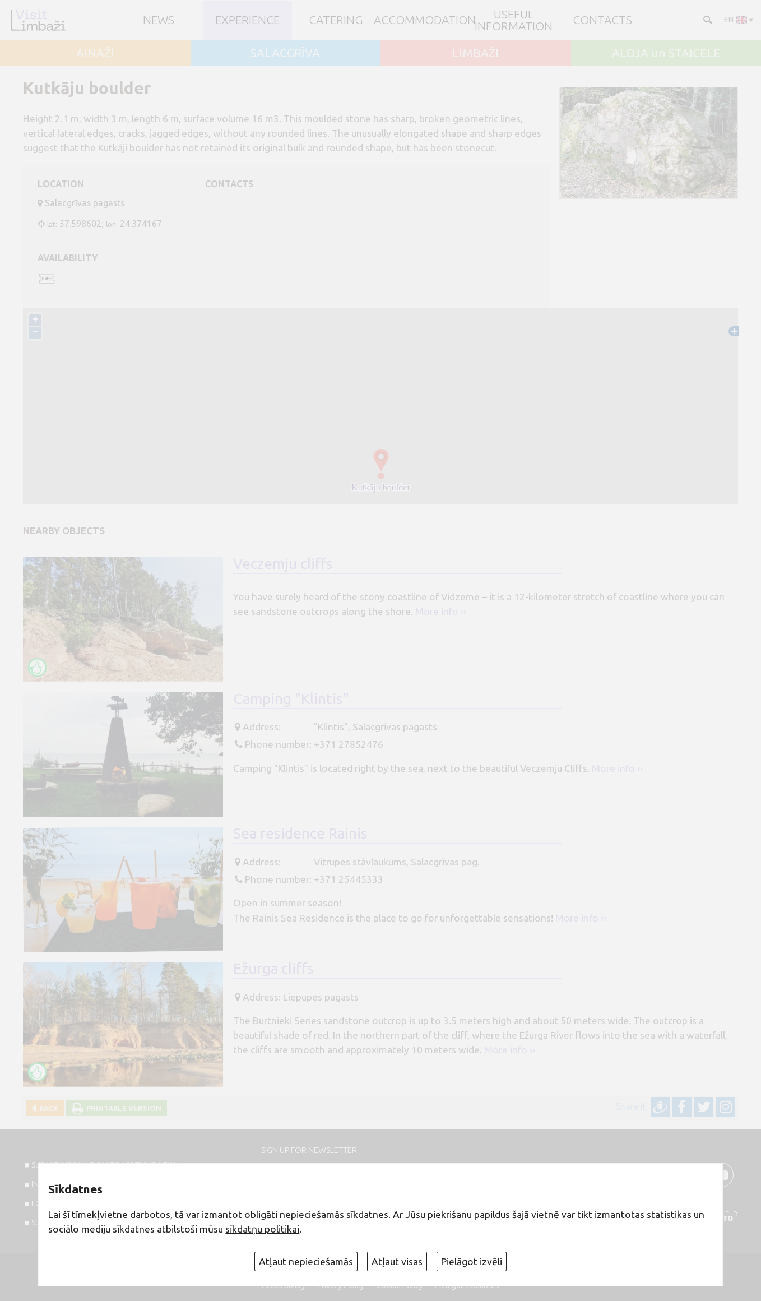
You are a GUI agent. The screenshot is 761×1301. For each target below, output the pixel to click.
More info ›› (440, 611)
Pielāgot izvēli (471, 1261)
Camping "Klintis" (291, 699)
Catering (336, 20)
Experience (247, 20)
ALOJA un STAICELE (666, 53)
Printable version (122, 1108)
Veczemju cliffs (283, 563)
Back (47, 1108)
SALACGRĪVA (285, 53)
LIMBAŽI (475, 53)
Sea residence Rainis (300, 834)
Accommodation (425, 20)
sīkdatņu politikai (262, 1229)
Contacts (602, 20)
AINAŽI (95, 53)
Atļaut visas (397, 1261)
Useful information (514, 20)
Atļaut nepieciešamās (306, 1261)
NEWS (158, 20)
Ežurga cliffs (273, 968)
